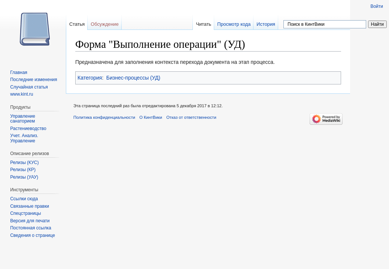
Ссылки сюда (24, 198)
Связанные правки (29, 206)
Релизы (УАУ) (24, 177)
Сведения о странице (32, 235)
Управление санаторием (22, 119)
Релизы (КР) (23, 169)
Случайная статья (29, 87)
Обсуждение (105, 24)
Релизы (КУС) (24, 162)
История (265, 24)
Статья (77, 24)
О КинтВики (150, 117)
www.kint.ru (21, 94)
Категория (90, 78)
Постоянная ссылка (30, 228)
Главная (18, 72)
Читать (203, 24)
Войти (376, 6)
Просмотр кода (233, 24)
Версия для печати (29, 220)
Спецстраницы (25, 213)
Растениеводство (28, 128)
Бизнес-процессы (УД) (133, 78)
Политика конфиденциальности (104, 117)
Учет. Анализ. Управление (24, 138)
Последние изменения (33, 79)
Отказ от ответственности (191, 117)
